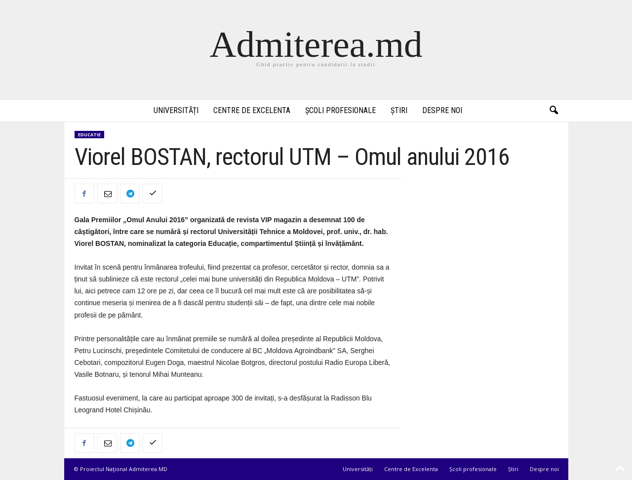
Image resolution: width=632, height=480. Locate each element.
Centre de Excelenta (251, 110)
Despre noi (442, 110)
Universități (176, 110)
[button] (553, 110)
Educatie (89, 134)
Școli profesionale (340, 110)
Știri (399, 110)
